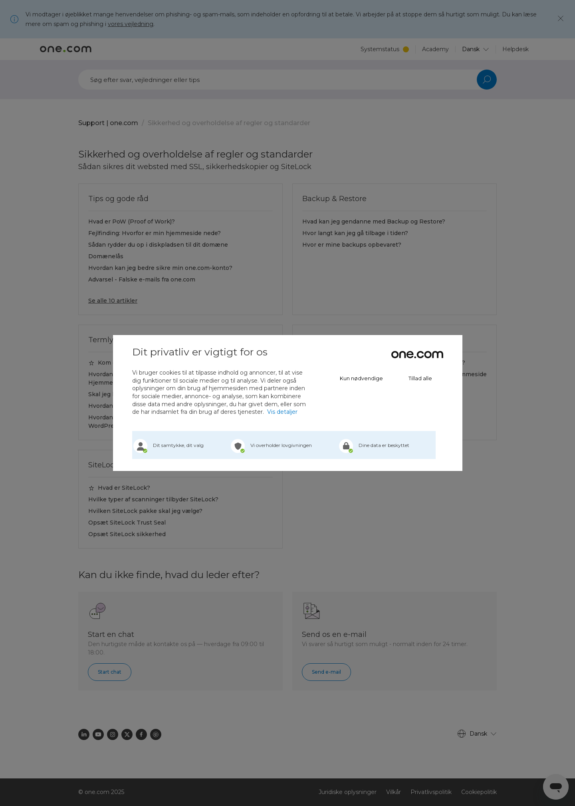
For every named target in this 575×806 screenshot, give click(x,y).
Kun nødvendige (361, 378)
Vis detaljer (282, 411)
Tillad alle (420, 378)
